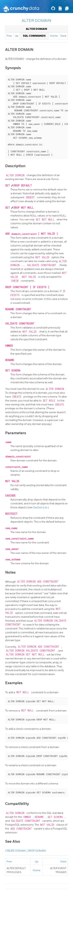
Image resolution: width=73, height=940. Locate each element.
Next (63, 35)
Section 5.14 (40, 507)
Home (54, 35)
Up (16, 35)
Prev (9, 35)
